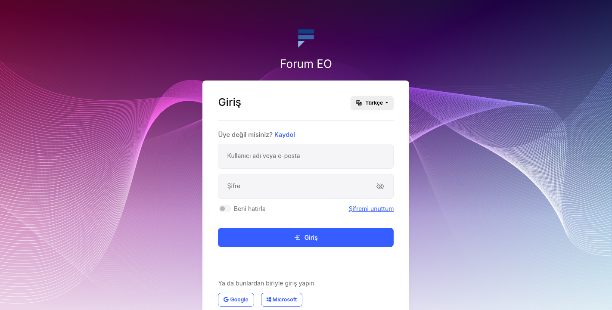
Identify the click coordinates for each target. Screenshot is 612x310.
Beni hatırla (250, 208)
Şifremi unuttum (371, 208)
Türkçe (370, 102)
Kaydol (284, 135)
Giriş (306, 237)
